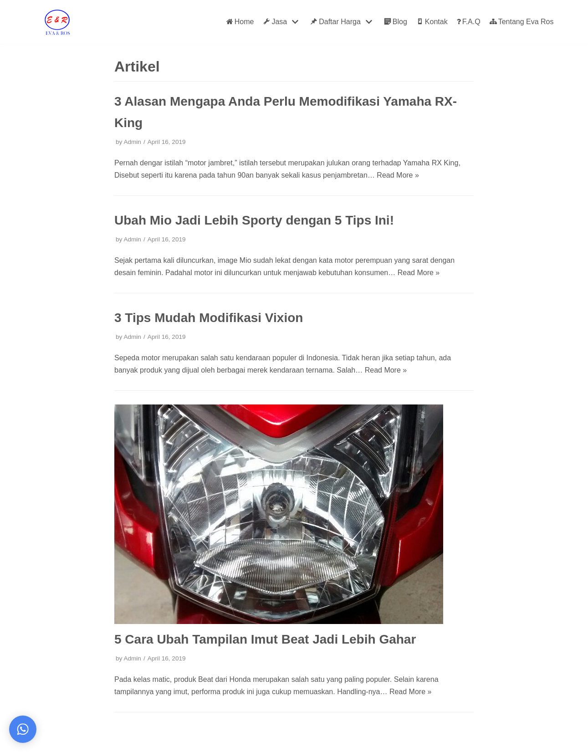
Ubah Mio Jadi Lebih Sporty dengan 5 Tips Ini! (254, 220)
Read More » (398, 175)
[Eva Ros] (57, 22)
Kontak (432, 22)
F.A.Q (469, 22)
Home (240, 22)
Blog (395, 22)
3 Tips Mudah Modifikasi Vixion (208, 318)
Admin (132, 141)
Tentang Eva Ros (522, 22)
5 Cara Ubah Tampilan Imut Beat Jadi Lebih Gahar (265, 639)
